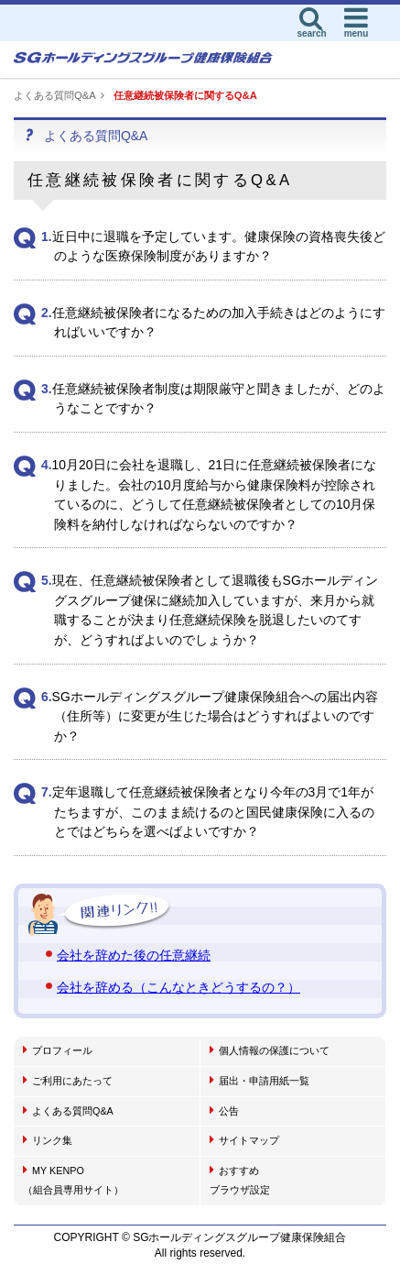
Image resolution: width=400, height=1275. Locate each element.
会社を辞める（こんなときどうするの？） (178, 987)
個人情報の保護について (270, 1049)
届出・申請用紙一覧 (259, 1079)
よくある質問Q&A (55, 95)
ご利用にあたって (68, 1079)
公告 (224, 1110)
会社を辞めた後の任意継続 (134, 955)
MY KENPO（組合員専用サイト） (73, 1179)
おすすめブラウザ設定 (240, 1179)
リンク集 (47, 1139)
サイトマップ (244, 1139)
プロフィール (57, 1049)
